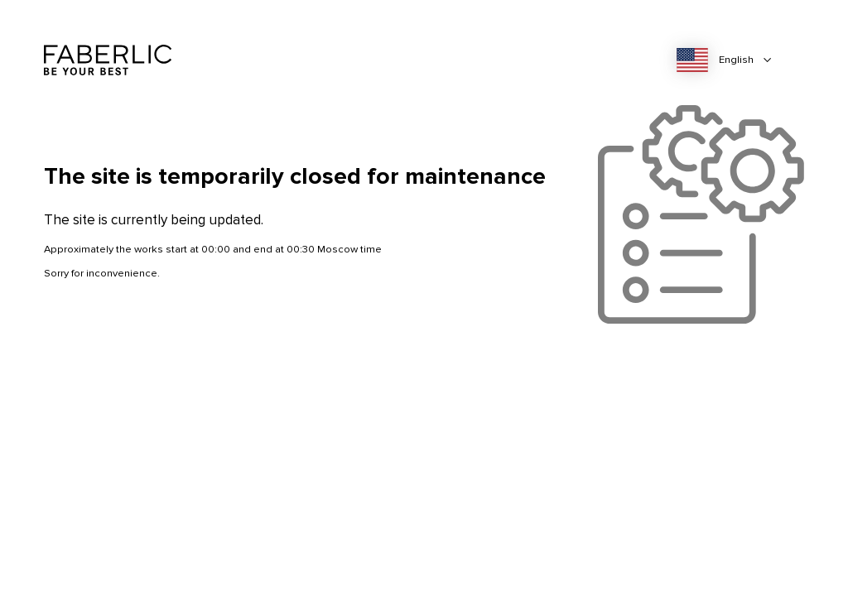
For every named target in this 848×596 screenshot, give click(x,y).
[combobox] (728, 60)
